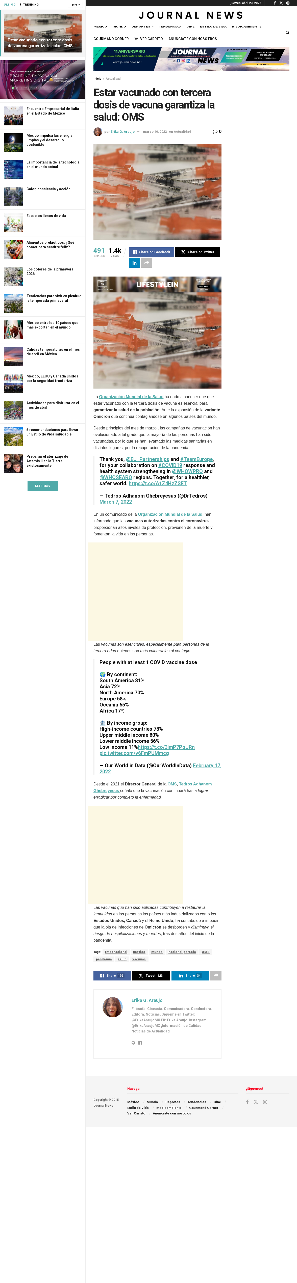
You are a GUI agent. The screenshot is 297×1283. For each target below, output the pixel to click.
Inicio (97, 78)
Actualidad (113, 78)
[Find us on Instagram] (265, 1102)
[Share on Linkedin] (134, 263)
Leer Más (43, 485)
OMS (172, 784)
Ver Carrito (148, 39)
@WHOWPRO (187, 471)
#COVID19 (170, 465)
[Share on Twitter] (197, 252)
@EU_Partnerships (147, 459)
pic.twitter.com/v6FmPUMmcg (134, 753)
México (100, 26)
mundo (157, 952)
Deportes (141, 26)
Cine (190, 26)
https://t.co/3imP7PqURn (166, 747)
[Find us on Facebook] (247, 1102)
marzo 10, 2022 (155, 131)
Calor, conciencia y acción (48, 189)
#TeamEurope (196, 459)
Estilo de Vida (213, 26)
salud (122, 959)
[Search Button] (287, 32)
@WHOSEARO (116, 477)
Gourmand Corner (111, 39)
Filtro (73, 5)
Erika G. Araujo (123, 131)
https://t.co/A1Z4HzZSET (158, 483)
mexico (139, 952)
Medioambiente (246, 26)
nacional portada (182, 952)
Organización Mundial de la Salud (131, 397)
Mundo (119, 26)
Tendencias (170, 26)
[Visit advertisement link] (42, 79)
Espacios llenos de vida (46, 216)
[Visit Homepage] (191, 16)
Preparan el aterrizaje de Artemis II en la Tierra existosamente (47, 461)
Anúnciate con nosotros (192, 39)
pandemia (104, 959)
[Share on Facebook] (151, 252)
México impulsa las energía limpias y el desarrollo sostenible (49, 140)
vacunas (139, 959)
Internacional (116, 952)
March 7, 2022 (116, 502)
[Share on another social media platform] (146, 263)
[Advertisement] (135, 591)
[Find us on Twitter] (256, 1102)
